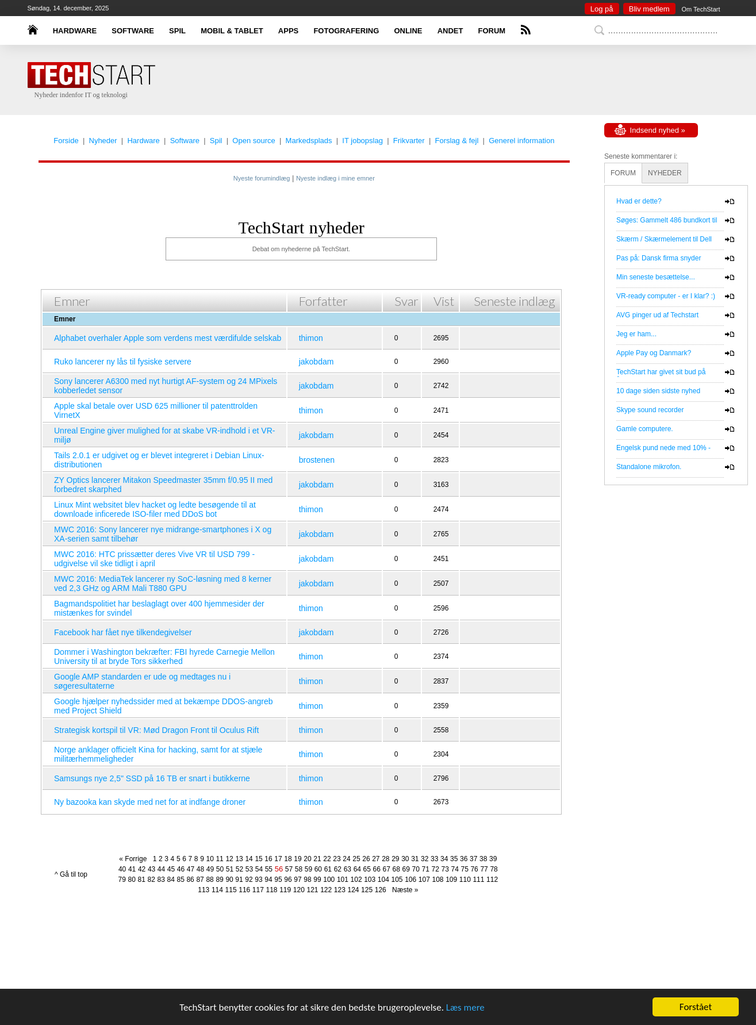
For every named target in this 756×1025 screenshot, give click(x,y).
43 (151, 869)
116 (244, 890)
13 (239, 859)
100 (329, 880)
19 (297, 859)
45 (171, 869)
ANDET (450, 30)
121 (312, 890)
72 (435, 869)
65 (367, 869)
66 (377, 869)
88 (209, 880)
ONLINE (408, 30)
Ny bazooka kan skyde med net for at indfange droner (149, 802)
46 (181, 869)
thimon (311, 338)
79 (122, 880)
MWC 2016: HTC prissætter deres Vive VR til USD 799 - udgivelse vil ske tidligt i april (154, 559)
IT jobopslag (362, 140)
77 (484, 869)
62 (337, 869)
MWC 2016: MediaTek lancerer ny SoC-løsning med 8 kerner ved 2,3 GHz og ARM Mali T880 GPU (162, 583)
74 (454, 869)
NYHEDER (665, 173)
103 (369, 880)
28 (385, 859)
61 (328, 869)
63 (347, 869)
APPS (288, 30)
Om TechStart (700, 9)
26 (366, 859)
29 (395, 859)
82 (151, 880)
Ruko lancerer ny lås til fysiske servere (122, 361)
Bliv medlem (649, 9)
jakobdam (316, 361)
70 (416, 869)
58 (298, 869)
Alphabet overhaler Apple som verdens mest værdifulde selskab (167, 338)
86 (190, 880)
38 (483, 859)
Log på (601, 9)
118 (272, 890)
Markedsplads (309, 140)
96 (287, 880)
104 (383, 880)
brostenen (317, 459)
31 (415, 859)
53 (249, 869)
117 (258, 890)
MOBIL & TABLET (232, 30)
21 (317, 859)
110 (465, 880)
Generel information (521, 140)
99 (317, 880)
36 (463, 859)
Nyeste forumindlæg (261, 178)
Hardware (143, 140)
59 (308, 869)
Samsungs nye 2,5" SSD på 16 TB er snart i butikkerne (152, 778)
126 (380, 890)
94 (268, 880)
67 (386, 869)
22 (327, 859)
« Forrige (135, 859)
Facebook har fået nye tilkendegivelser (123, 632)
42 (141, 869)
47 (190, 869)
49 (210, 869)
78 (493, 869)
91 (239, 880)
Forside (65, 140)
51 (229, 869)
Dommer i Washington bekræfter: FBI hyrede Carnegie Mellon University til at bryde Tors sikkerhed (164, 656)
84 (170, 880)
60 (318, 869)
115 (231, 890)
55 (269, 869)
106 (410, 880)
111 (478, 880)
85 (180, 880)
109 (451, 880)
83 (160, 880)
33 (434, 859)
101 (342, 880)
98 (307, 880)
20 (307, 859)
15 (258, 859)
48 (200, 869)
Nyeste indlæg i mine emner (335, 178)
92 (248, 880)
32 (424, 859)
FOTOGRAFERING (346, 30)
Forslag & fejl (456, 140)
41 (132, 869)
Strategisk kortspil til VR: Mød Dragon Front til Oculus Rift (156, 730)
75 (464, 869)
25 (356, 859)
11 (219, 859)
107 (424, 880)
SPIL (177, 30)
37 (473, 859)
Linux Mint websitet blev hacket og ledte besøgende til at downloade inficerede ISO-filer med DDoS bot (155, 509)
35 (454, 859)
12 (229, 859)
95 (278, 880)
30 (405, 859)
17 (278, 859)
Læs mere (465, 1007)
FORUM (492, 30)
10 (209, 859)
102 (356, 880)
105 (397, 880)
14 (248, 859)
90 (229, 880)
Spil (216, 140)
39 (493, 859)
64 (357, 869)
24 (346, 859)
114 (217, 890)
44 (161, 869)
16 (268, 859)
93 (258, 880)
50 (220, 869)
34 (444, 859)
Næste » (403, 890)
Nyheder (103, 140)
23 (336, 859)
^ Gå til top (71, 874)
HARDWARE (75, 30)
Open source (253, 140)
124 (353, 890)
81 (141, 880)
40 (122, 869)
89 (219, 880)
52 (239, 869)
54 (259, 869)
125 (367, 890)
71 (425, 869)
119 (285, 890)
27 (375, 859)
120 (299, 890)
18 (287, 859)
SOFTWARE (133, 30)
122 (326, 890)
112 (492, 880)
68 (396, 869)
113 (203, 890)
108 (437, 880)
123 (340, 890)
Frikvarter (409, 140)
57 (289, 869)
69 (406, 869)
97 (297, 880)
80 (132, 880)
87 (200, 880)
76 (474, 869)
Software (184, 140)
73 (444, 869)
